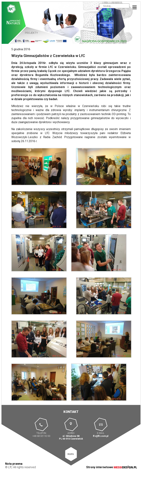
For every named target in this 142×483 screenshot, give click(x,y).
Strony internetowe (111, 467)
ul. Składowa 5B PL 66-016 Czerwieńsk (71, 437)
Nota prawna (13, 463)
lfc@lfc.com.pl (100, 435)
